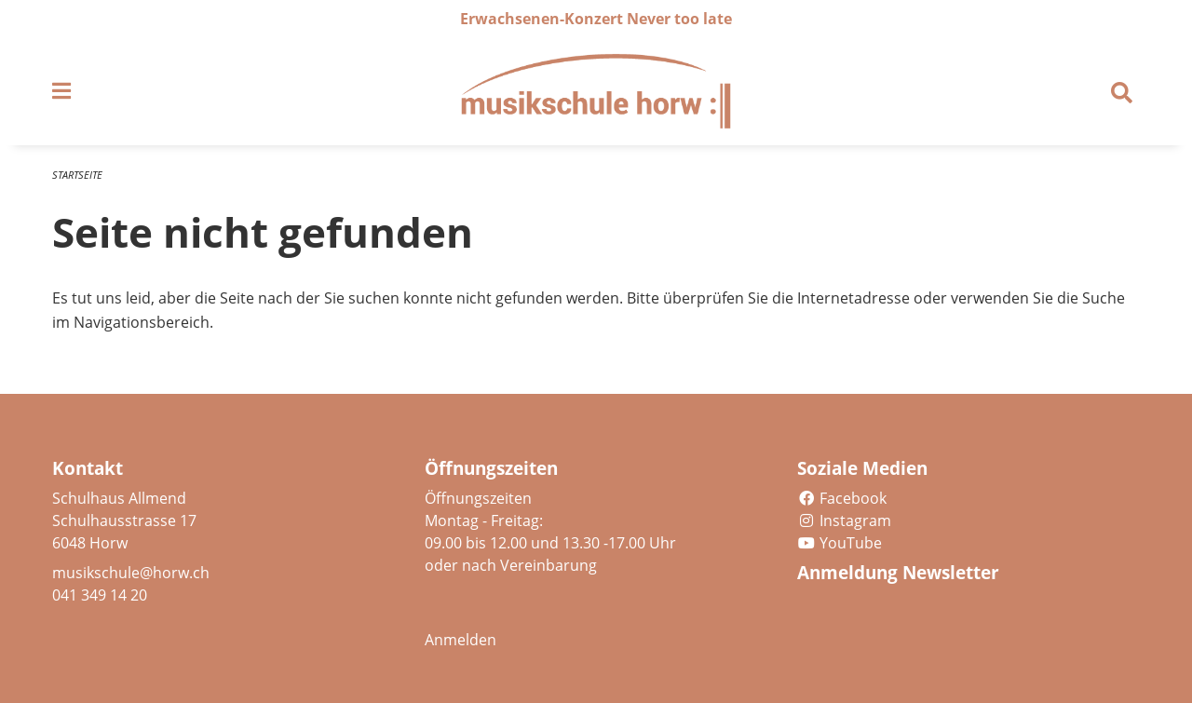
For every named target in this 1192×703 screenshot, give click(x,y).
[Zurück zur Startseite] (596, 91)
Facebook (842, 498)
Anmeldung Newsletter (898, 573)
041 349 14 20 (99, 595)
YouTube (839, 543)
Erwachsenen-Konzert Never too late (596, 18)
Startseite (77, 175)
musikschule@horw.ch (131, 572)
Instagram (844, 520)
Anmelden (460, 639)
